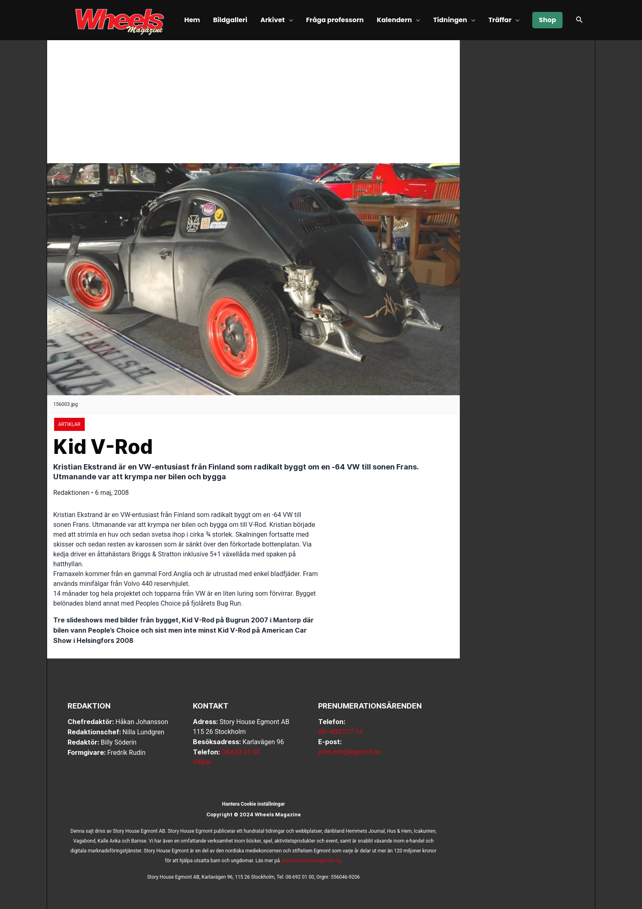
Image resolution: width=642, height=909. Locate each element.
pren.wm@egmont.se (349, 752)
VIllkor (202, 762)
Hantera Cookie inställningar (253, 804)
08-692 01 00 (241, 752)
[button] (579, 20)
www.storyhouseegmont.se (311, 860)
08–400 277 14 (340, 732)
